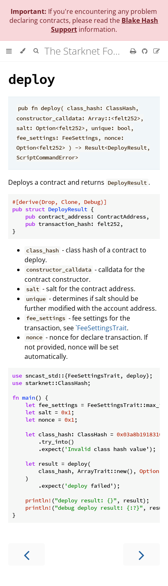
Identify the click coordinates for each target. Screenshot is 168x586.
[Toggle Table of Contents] (9, 51)
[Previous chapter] (26, 554)
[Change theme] (22, 51)
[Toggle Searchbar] (35, 51)
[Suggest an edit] (156, 50)
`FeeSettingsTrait (101, 327)
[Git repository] (145, 50)
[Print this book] (134, 50)
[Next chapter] (141, 554)
